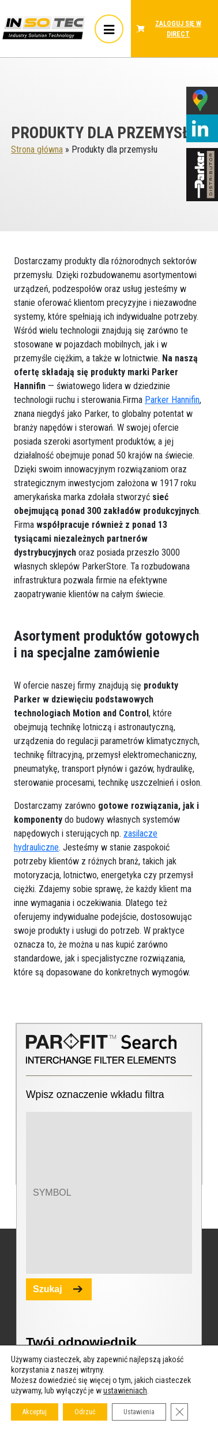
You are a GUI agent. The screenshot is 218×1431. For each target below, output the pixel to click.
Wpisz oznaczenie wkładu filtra (95, 1094)
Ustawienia (139, 1412)
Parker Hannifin (172, 399)
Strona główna (37, 149)
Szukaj (47, 1289)
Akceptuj (34, 1412)
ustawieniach (125, 1390)
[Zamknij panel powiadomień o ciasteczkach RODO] (179, 1412)
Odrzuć (85, 1412)
